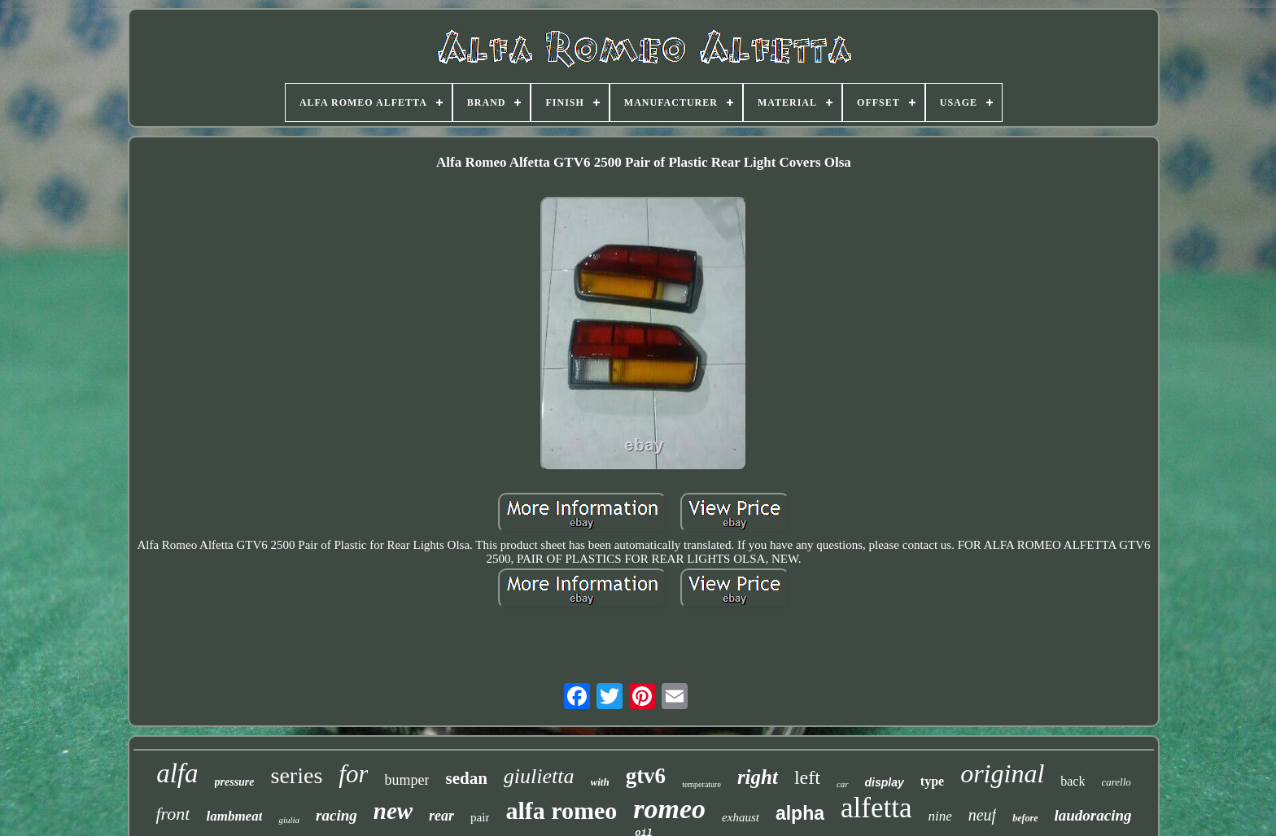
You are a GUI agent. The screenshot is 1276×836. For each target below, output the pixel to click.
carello (1115, 782)
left (807, 777)
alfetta (876, 808)
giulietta (539, 776)
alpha (800, 813)
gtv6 (646, 776)
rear (441, 816)
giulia (288, 820)
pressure (235, 782)
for (353, 774)
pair (479, 817)
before (1025, 818)
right (757, 777)
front (172, 813)
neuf (982, 815)
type (932, 781)
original (1002, 773)
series (297, 775)
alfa (177, 773)
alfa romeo (561, 810)
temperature (701, 784)
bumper (406, 780)
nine (939, 816)
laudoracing (1093, 815)
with (600, 782)
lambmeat (234, 816)
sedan (466, 778)
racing (336, 815)
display (884, 782)
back (1072, 781)
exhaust (740, 817)
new (393, 811)
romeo (669, 809)
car (843, 784)
